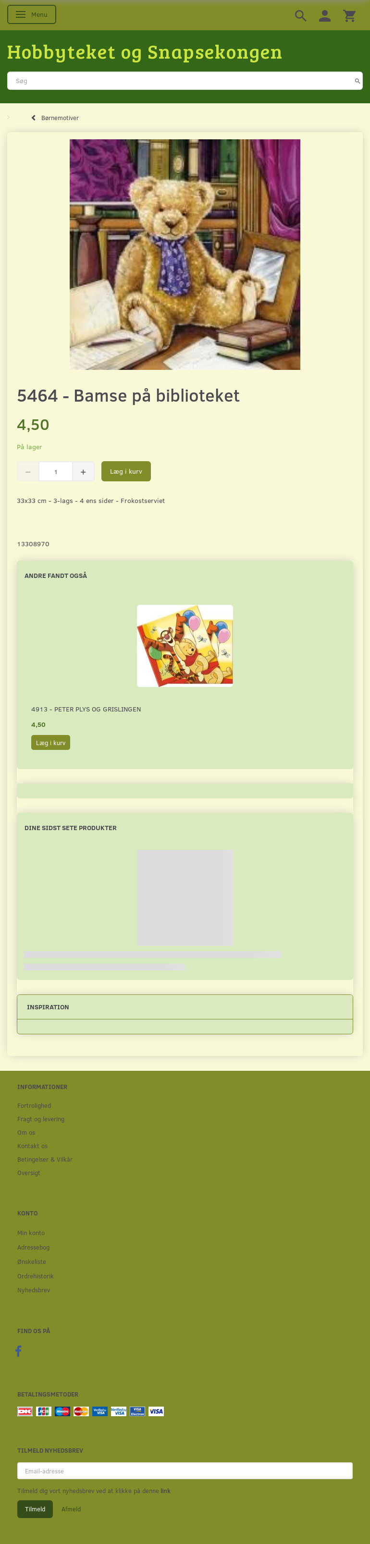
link (165, 1490)
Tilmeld (35, 1509)
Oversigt (28, 1172)
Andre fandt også (56, 575)
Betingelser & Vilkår (45, 1159)
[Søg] (357, 81)
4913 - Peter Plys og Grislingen (86, 708)
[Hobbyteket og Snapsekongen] (145, 51)
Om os (26, 1132)
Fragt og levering (40, 1119)
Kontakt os (32, 1145)
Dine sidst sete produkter (71, 827)
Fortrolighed (34, 1105)
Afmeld (71, 1509)
